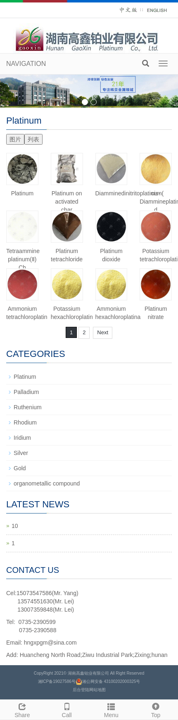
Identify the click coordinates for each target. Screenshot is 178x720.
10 (15, 526)
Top (155, 709)
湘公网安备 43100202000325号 (111, 681)
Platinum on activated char (67, 201)
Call (67, 709)
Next (102, 332)
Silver (21, 453)
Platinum (22, 193)
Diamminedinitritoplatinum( (129, 193)
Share (22, 709)
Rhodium (25, 422)
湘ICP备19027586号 (57, 681)
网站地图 (97, 689)
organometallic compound (47, 483)
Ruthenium (28, 407)
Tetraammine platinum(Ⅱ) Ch (23, 259)
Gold (20, 468)
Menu (111, 709)
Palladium (26, 392)
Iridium (22, 437)
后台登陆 (81, 689)
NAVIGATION (26, 63)
